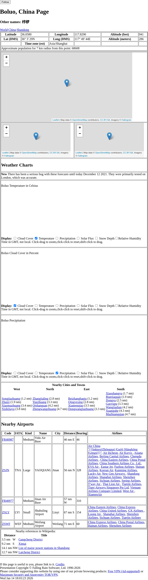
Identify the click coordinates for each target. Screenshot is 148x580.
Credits (60, 564)
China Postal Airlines (131, 522)
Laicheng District (29, 552)
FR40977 (8, 500)
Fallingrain (126, 120)
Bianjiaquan (113, 396)
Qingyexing (75, 402)
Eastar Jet (107, 466)
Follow (5, 2)
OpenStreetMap (79, 120)
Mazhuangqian (115, 414)
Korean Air (106, 470)
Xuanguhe (112, 410)
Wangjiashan (114, 407)
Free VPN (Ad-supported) (124, 571)
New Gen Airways (114, 473)
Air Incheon (110, 452)
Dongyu (111, 400)
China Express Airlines (102, 522)
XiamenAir (95, 494)
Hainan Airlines (98, 525)
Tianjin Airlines (131, 484)
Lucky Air (94, 473)
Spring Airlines (131, 480)
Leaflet (56, 120)
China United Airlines (113, 510)
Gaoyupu (111, 403)
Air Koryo (126, 452)
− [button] (6, 63)
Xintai (22, 543)
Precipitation (67, 238)
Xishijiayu (8, 409)
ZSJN (5, 470)
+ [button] (6, 57)
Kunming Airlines (126, 470)
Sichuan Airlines (110, 480)
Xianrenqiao (75, 405)
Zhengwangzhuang (44, 409)
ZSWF (6, 524)
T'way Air (94, 484)
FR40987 (8, 439)
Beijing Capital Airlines (114, 456)
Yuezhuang (39, 402)
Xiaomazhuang (11, 405)
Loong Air (95, 514)
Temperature (46, 238)
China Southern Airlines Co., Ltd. (120, 463)
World (4, 29)
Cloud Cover (25, 238)
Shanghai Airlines (111, 477)
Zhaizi (6, 402)
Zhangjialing (40, 398)
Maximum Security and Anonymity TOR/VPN (29, 574)
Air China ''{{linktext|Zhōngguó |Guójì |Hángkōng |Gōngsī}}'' (113, 449)
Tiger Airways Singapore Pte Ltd (108, 487)
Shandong (23, 29)
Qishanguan (40, 405)
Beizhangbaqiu (77, 398)
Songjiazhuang (11, 398)
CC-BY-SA (105, 120)
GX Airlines (136, 510)
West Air (128, 491)
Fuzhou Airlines (124, 466)
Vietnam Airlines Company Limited (114, 489)
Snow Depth (106, 238)
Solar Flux (87, 238)
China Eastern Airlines (114, 459)
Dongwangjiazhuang (81, 409)
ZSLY (5, 512)
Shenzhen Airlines (120, 525)
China (12, 29)
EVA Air (93, 466)
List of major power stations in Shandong (44, 548)
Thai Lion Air (111, 484)
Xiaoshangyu (114, 393)
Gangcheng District (30, 539)
